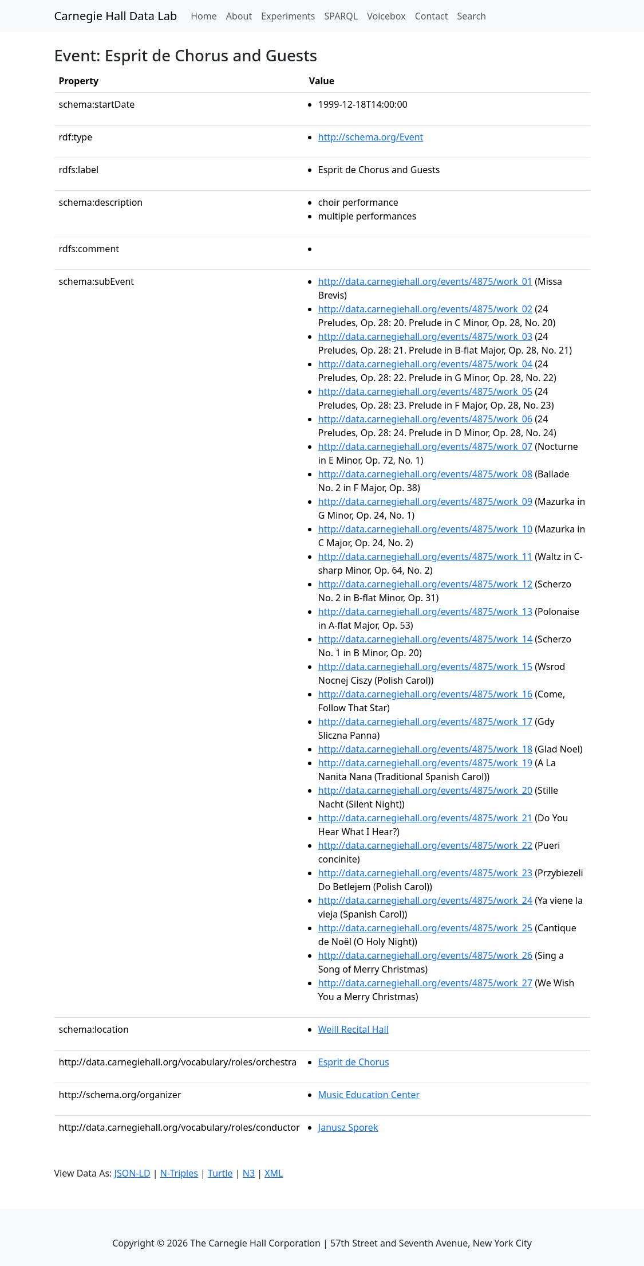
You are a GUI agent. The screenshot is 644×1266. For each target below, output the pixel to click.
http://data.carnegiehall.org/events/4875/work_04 (425, 364)
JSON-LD (132, 1173)
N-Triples (179, 1173)
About (239, 16)
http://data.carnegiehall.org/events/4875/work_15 (425, 666)
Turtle (220, 1173)
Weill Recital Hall (353, 1029)
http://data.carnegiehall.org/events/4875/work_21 (425, 818)
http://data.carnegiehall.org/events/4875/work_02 (425, 309)
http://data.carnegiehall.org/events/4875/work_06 (425, 419)
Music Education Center (369, 1094)
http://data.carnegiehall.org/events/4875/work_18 (425, 749)
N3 (249, 1173)
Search (472, 16)
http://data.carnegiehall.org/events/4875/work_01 (425, 281)
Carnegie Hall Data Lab (115, 15)
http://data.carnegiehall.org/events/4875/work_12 (425, 584)
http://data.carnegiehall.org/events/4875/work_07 (425, 446)
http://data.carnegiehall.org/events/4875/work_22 (425, 845)
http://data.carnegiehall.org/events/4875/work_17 (425, 721)
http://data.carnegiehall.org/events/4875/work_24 (425, 900)
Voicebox (386, 16)
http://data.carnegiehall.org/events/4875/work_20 (425, 790)
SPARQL (341, 16)
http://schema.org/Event (371, 137)
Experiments (288, 16)
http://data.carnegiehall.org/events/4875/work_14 (425, 639)
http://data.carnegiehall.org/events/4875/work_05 (425, 391)
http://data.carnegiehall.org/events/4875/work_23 (425, 873)
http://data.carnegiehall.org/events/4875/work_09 (425, 501)
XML (273, 1173)
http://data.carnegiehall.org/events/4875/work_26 (425, 955)
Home (206, 15)
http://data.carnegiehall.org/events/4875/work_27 (425, 983)
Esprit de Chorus (353, 1062)
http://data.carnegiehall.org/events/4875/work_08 (425, 474)
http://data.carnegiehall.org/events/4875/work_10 (425, 529)
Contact (431, 16)
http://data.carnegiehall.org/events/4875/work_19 (425, 763)
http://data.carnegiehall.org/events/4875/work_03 (425, 336)
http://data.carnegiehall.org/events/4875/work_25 (425, 928)
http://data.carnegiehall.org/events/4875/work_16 (425, 694)
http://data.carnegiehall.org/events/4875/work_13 (425, 611)
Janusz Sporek (348, 1127)
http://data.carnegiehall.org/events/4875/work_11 (425, 556)
